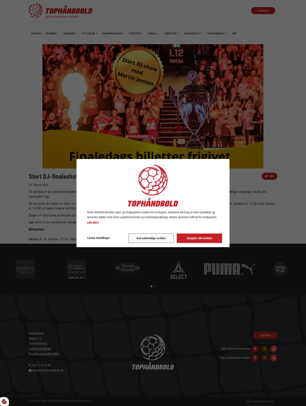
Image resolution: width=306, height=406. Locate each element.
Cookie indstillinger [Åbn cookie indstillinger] (98, 238)
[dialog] (153, 203)
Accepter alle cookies (199, 238)
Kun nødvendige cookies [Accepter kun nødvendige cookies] (151, 238)
